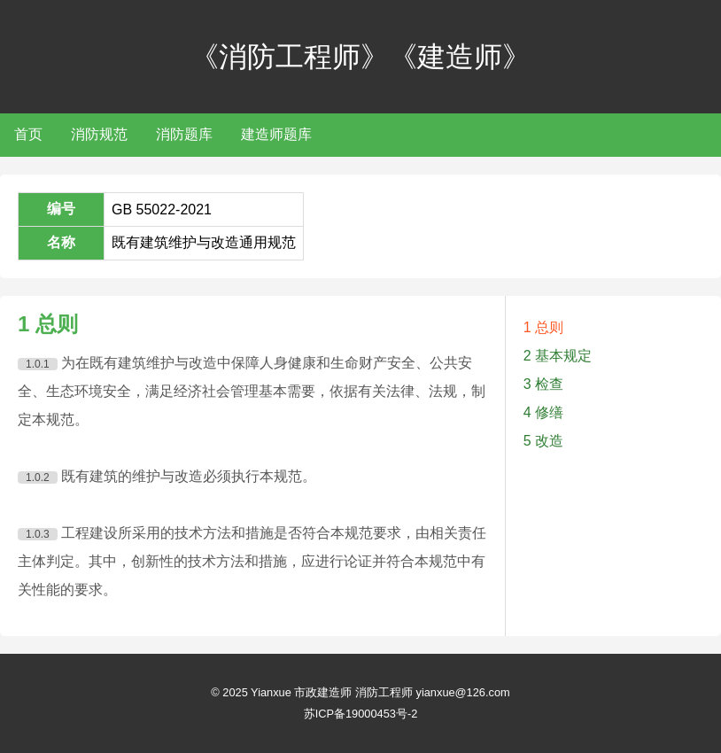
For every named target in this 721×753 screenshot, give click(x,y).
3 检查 (543, 384)
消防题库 (184, 134)
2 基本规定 (557, 355)
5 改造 (543, 440)
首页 (28, 134)
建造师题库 (276, 134)
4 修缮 (543, 412)
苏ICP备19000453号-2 (361, 713)
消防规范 (99, 134)
